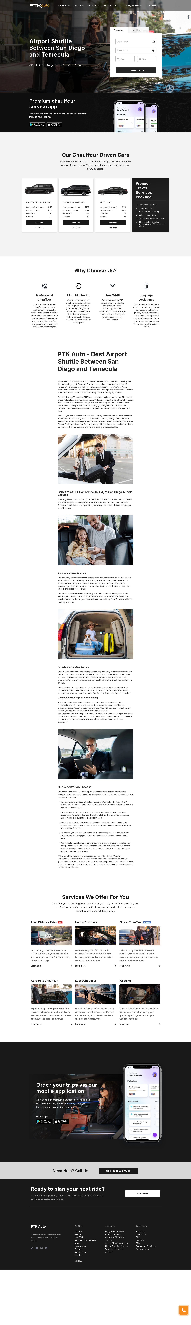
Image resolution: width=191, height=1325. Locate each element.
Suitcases (29, 216)
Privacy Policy (142, 1249)
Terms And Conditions (146, 1246)
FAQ (138, 1243)
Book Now (154, 5)
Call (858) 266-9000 (118, 1170)
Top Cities (78, 5)
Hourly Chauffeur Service (116, 1246)
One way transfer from (34, 210)
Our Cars (107, 5)
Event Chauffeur (112, 1234)
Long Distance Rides (114, 1231)
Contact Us (141, 1234)
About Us (140, 1231)
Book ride (39, 223)
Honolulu (78, 1231)
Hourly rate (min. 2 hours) (34, 207)
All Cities (78, 1261)
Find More (39, 228)
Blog (138, 1237)
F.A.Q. (118, 5)
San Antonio (80, 1252)
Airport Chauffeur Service (116, 1243)
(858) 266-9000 (133, 5)
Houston (78, 1255)
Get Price (137, 70)
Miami (77, 1243)
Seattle (78, 1234)
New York (79, 1237)
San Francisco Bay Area (85, 1240)
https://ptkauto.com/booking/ (91, 802)
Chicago (78, 1249)
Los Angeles (80, 1246)
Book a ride (142, 1194)
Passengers (30, 213)
